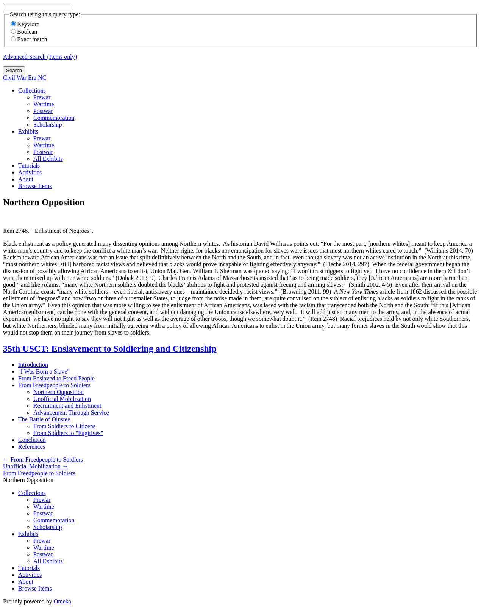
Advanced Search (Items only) (40, 56)
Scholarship (47, 124)
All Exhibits (48, 158)
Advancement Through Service (71, 412)
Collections (32, 90)
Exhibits (28, 131)
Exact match (29, 39)
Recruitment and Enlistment (67, 405)
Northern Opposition (58, 392)
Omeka (62, 601)
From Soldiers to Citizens (64, 426)
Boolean (24, 31)
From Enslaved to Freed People (56, 378)
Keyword (25, 24)
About (25, 179)
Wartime (43, 104)
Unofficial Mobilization (62, 399)
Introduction (33, 364)
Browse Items (35, 186)
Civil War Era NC (24, 77)
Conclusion (32, 440)
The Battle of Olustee (44, 419)
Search (14, 70)
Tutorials (29, 165)
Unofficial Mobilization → (35, 466)
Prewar (41, 97)
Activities (30, 172)
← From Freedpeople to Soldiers (43, 459)
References (31, 446)
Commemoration (53, 118)
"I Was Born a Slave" (44, 371)
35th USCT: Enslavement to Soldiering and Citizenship (110, 348)
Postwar (43, 111)
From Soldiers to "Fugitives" (68, 433)
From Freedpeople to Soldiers (54, 385)
